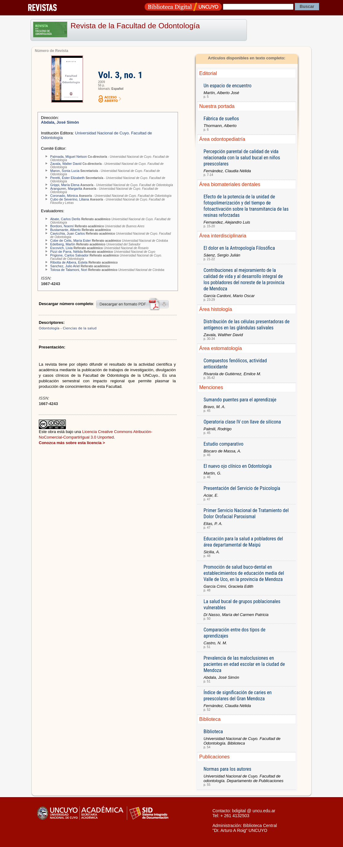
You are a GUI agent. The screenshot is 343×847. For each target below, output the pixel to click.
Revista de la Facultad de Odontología (135, 26)
